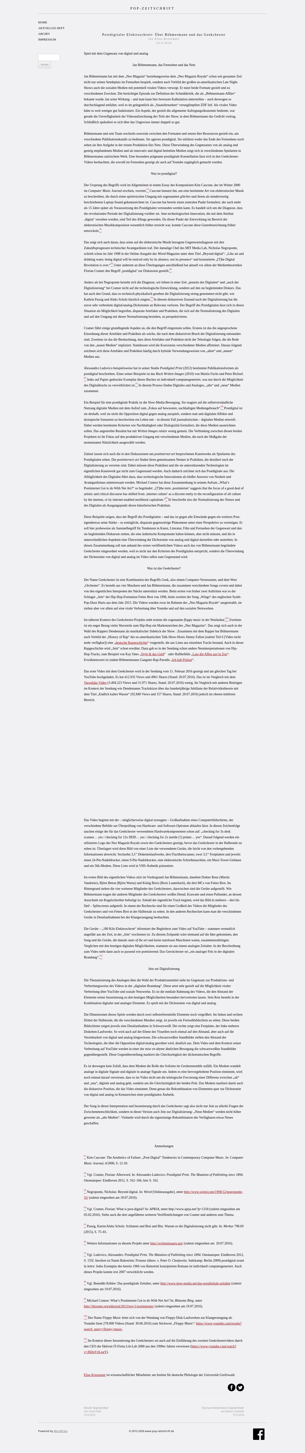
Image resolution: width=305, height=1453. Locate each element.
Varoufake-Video (95, 683)
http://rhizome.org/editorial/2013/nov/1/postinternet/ (119, 1306)
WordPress (60, 1431)
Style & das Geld (152, 654)
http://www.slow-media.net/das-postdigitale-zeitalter (195, 1283)
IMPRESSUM (47, 39)
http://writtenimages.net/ (166, 1243)
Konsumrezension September (223, 1411)
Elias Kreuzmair (95, 1375)
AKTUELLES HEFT (51, 28)
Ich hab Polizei (182, 660)
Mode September (96, 1411)
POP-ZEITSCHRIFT (152, 8)
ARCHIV (44, 34)
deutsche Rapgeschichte (131, 643)
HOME (42, 22)
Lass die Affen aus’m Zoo (210, 654)
